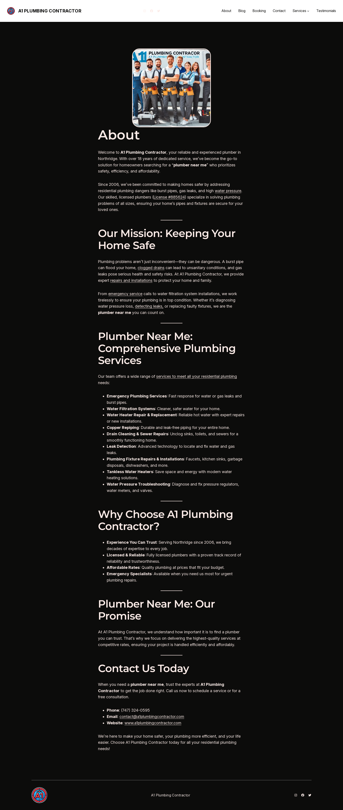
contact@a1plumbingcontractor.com (151, 716)
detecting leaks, (149, 306)
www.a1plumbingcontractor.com (152, 723)
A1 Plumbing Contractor (49, 11)
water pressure (228, 190)
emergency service (125, 293)
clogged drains (151, 267)
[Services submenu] (308, 11)
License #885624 (169, 197)
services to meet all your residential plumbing (196, 376)
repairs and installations (131, 280)
